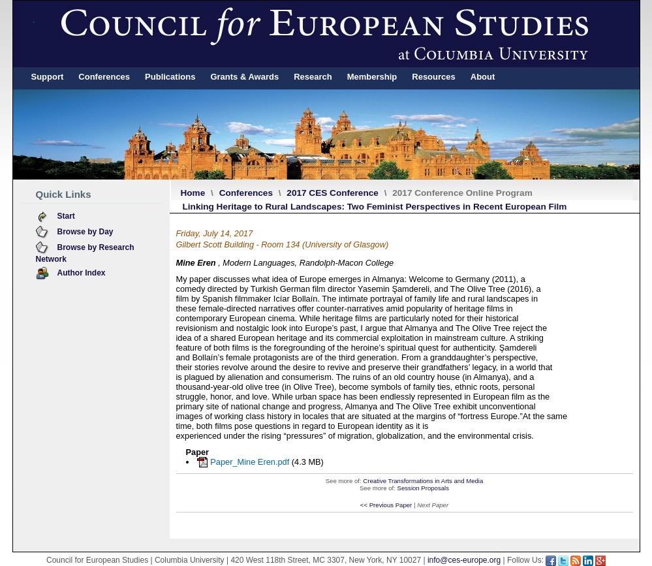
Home (193, 193)
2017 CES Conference (333, 193)
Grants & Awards (244, 77)
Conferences (104, 77)
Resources (433, 77)
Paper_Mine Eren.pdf (249, 462)
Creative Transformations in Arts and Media (423, 480)
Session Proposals (423, 488)
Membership (372, 77)
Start (66, 216)
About (483, 77)
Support (47, 77)
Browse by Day (85, 231)
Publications (170, 77)
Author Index (81, 272)
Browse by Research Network (85, 253)
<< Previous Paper (386, 505)
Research (313, 77)
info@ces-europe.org (464, 560)
